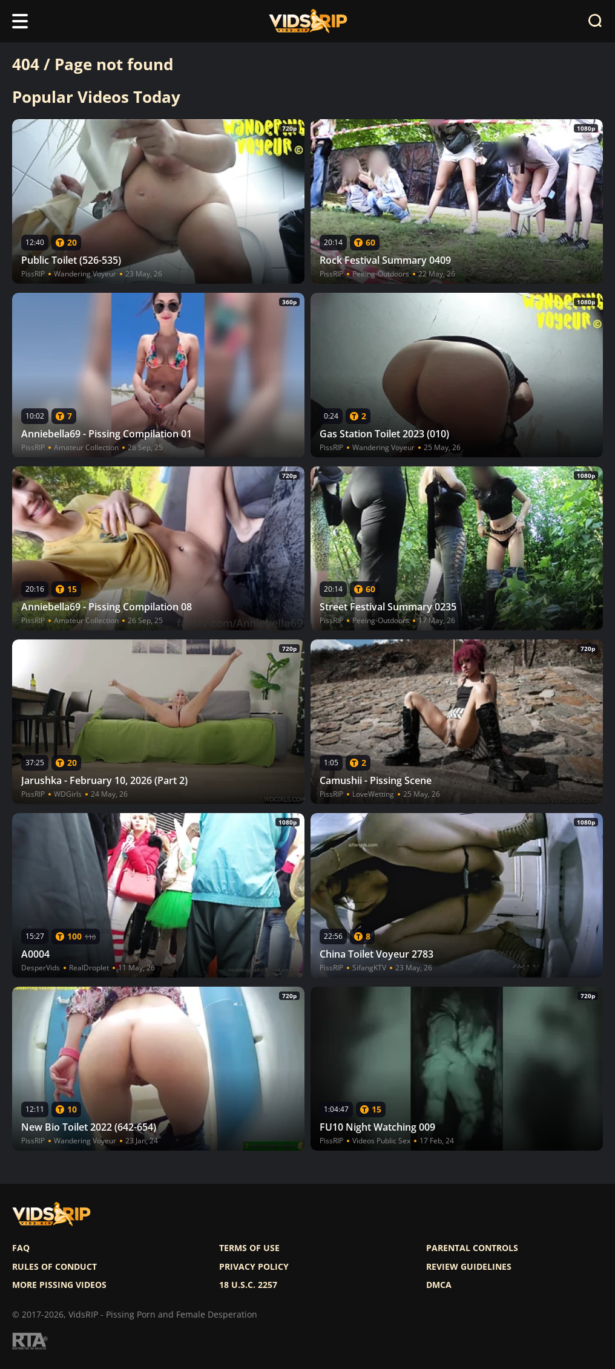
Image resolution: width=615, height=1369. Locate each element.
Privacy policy (254, 1266)
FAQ (21, 1248)
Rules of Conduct (54, 1266)
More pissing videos (59, 1284)
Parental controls (472, 1248)
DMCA (439, 1284)
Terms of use (249, 1248)
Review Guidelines (468, 1266)
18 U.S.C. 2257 (248, 1284)
